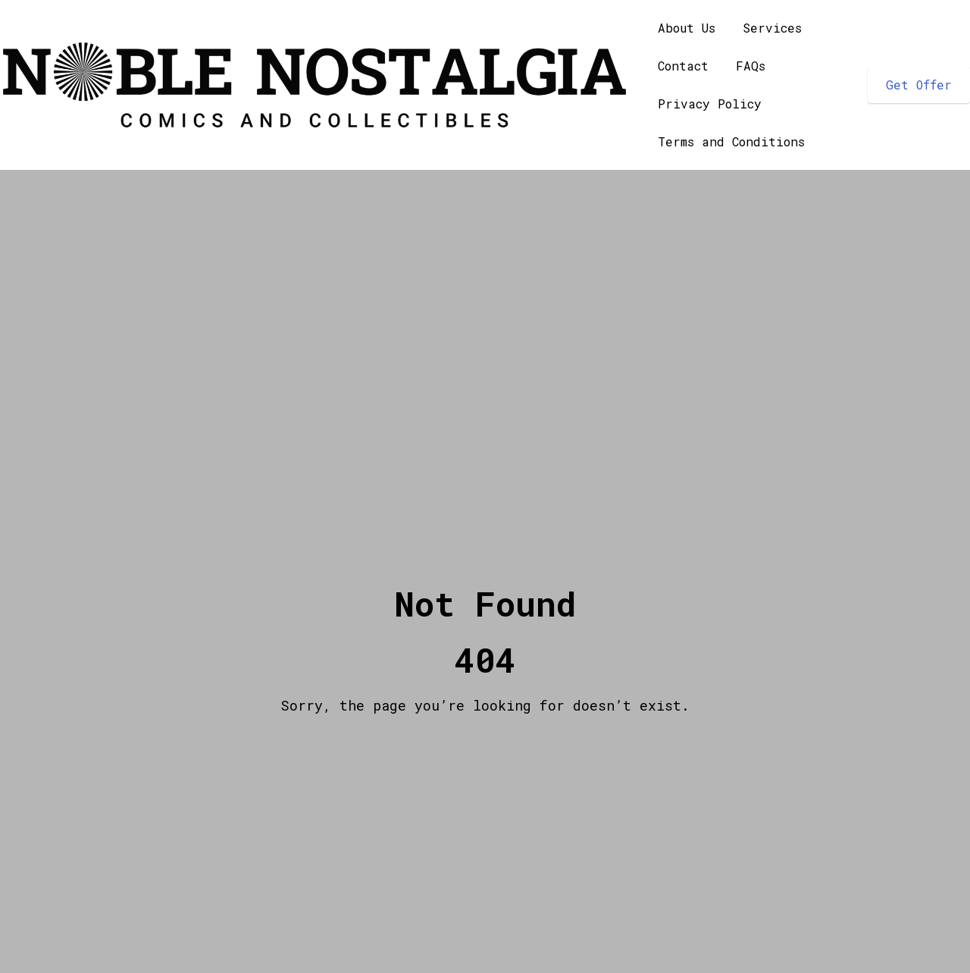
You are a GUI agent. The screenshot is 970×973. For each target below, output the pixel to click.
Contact (683, 66)
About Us (686, 28)
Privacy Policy (710, 103)
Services (772, 28)
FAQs (750, 66)
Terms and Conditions (731, 141)
